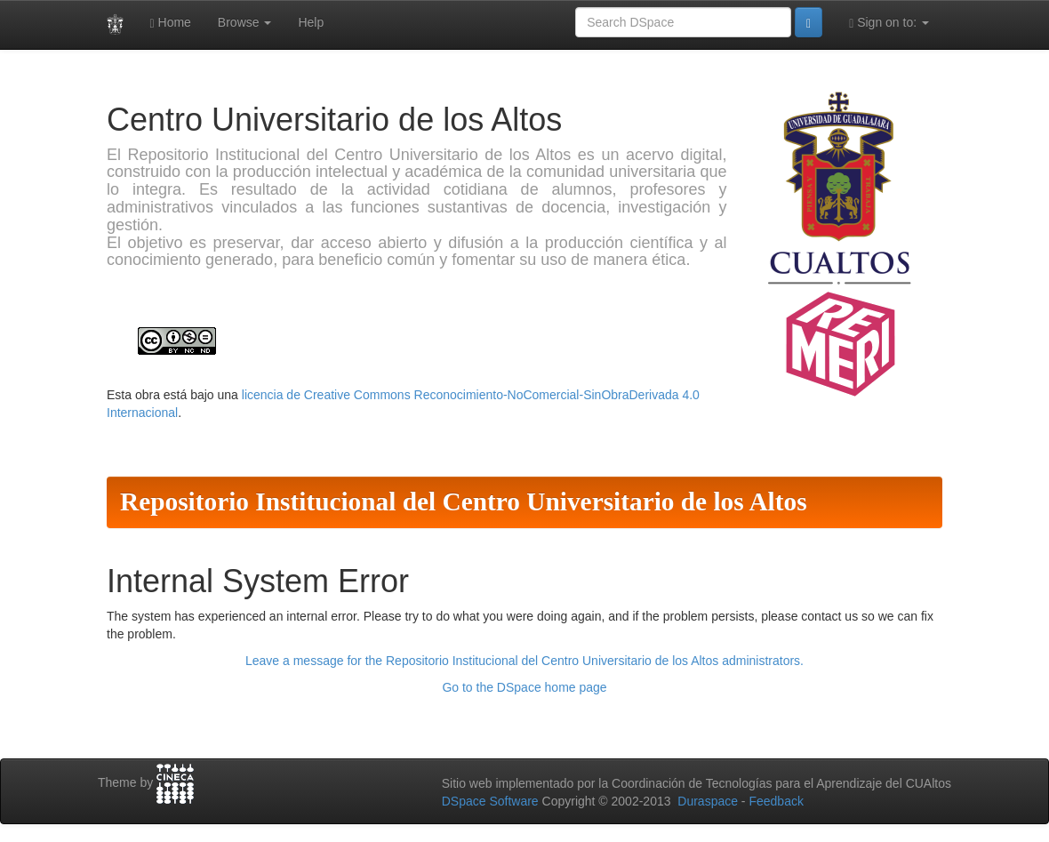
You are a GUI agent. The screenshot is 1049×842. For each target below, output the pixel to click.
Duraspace (707, 801)
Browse (245, 22)
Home (170, 22)
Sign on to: (889, 22)
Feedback (776, 801)
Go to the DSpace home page (524, 687)
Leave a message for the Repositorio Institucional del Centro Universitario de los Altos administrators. (524, 661)
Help (311, 22)
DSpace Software (490, 801)
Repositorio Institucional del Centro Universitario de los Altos (463, 501)
